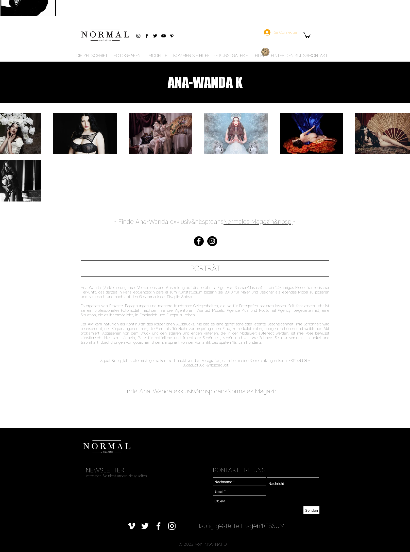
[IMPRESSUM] (268, 526)
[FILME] (260, 56)
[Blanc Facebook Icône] (158, 526)
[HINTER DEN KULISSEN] (292, 56)
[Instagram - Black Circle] (212, 241)
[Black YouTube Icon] (163, 36)
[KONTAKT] (318, 56)
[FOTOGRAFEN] (127, 56)
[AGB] (223, 526)
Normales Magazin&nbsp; (258, 221)
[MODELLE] (157, 56)
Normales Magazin (252, 391)
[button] (307, 35)
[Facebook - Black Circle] (199, 241)
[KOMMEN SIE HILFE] (191, 56)
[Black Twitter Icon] (155, 36)
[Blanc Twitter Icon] (145, 526)
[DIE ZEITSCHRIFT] (92, 56)
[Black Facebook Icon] (146, 36)
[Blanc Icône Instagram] (172, 526)
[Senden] (311, 510)
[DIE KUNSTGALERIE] (229, 56)
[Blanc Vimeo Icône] (131, 526)
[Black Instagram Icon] (138, 36)
